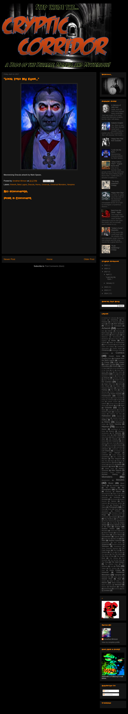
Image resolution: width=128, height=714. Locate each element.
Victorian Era (106, 577)
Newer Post (9, 259)
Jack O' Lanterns (116, 437)
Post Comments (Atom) (54, 266)
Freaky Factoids (117, 397)
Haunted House (117, 418)
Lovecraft (105, 455)
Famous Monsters (108, 388)
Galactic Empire (112, 401)
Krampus (119, 445)
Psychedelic (105, 517)
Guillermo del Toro (116, 413)
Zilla (123, 588)
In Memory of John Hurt (116, 106)
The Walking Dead (111, 564)
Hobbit (103, 424)
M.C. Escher (118, 456)
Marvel (116, 462)
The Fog (116, 550)
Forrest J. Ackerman (116, 392)
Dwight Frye (118, 379)
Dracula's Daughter (118, 378)
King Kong (111, 445)
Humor (104, 429)
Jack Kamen (105, 437)
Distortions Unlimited (108, 376)
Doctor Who (120, 376)
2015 (106, 290)
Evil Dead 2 (117, 386)
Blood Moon (115, 338)
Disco (114, 374)
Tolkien (104, 568)
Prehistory (105, 513)
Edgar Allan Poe (109, 384)
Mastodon (105, 466)
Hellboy (104, 420)
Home (49, 259)
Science (117, 527)
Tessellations (117, 546)
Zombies (107, 590)
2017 (106, 272)
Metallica (121, 466)
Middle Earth (109, 468)
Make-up (119, 460)
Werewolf (118, 585)
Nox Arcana (114, 499)
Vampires (71, 185)
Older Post (89, 259)
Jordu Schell (112, 443)
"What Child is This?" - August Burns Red (116, 164)
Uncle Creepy (115, 570)
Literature (105, 449)
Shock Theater (108, 533)
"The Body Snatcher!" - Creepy (115, 183)
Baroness (119, 331)
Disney (120, 374)
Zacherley (117, 588)
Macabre (104, 458)
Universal (45, 185)
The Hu (112, 552)
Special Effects (119, 536)
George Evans (113, 403)
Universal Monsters (58, 185)
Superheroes (105, 542)
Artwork (13, 185)
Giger (122, 405)
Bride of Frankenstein (116, 342)
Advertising (114, 320)
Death (110, 372)
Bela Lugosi (22, 185)
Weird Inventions (107, 584)
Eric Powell (105, 386)
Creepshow (121, 360)
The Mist (119, 552)
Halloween (106, 416)
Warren (104, 583)
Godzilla (108, 407)
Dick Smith (118, 372)
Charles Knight (117, 348)
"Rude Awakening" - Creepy (116, 248)
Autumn (110, 331)
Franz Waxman (106, 397)
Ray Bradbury (108, 519)
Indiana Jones (106, 435)
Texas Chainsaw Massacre (110, 548)
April (108, 274)
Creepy (106, 362)
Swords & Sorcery (117, 544)
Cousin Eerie (114, 356)
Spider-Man (107, 538)
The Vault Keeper (117, 562)
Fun (103, 401)
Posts (106, 691)
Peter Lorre (105, 505)
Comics (120, 352)
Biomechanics (117, 336)
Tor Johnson (113, 568)
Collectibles (105, 353)
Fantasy (104, 390)
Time (111, 566)
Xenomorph (107, 588)
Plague (117, 509)
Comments (108, 694)
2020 (106, 268)
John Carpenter (114, 441)
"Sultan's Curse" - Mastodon (117, 229)
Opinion (113, 501)
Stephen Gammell (115, 540)
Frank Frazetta (116, 394)
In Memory (117, 433)
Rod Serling (113, 523)
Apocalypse (118, 326)
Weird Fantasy (117, 583)
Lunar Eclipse (116, 454)
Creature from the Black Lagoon (113, 359)
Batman (115, 333)
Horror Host (118, 427)
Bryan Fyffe (119, 344)
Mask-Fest (112, 464)
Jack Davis (117, 435)
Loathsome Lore (117, 449)
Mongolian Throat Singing (111, 472)
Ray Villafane (120, 519)
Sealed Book (114, 530)
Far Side (114, 390)
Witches (104, 586)
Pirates (110, 509)
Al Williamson (115, 322)
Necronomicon (106, 493)
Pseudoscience (116, 515)
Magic (112, 460)
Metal (113, 466)
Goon (103, 410)
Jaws (103, 439)
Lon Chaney (106, 451)
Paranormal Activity (116, 503)
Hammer (119, 416)
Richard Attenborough (110, 521)
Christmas (105, 350)
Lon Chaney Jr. (117, 451)
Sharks (122, 530)
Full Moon (119, 399)
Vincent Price (107, 579)
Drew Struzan (108, 379)
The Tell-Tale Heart (116, 560)
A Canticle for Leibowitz (109, 318)
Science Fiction (108, 529)
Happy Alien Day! (117, 193)
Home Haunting (115, 424)
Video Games (118, 577)
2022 (106, 265)
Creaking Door (106, 358)
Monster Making (110, 474)
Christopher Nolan (117, 350)
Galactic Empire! (117, 123)
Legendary (119, 447)
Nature (118, 491)
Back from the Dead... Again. (116, 211)
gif (117, 405)
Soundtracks (106, 536)
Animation (107, 326)
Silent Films (105, 535)
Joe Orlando (113, 439)
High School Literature (117, 420)
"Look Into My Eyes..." (116, 151)
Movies (120, 479)
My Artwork (110, 487)
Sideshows (119, 532)
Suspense (105, 544)
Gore (120, 410)
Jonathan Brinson (111, 639)
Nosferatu (117, 497)
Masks (119, 464)
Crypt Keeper (119, 362)
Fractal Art (105, 394)
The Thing (105, 562)
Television (105, 546)
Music (110, 483)
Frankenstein (106, 396)
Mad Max (104, 460)
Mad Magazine (116, 458)
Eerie (120, 384)
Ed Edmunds (120, 382)
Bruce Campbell (108, 344)
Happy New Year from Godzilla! (117, 140)
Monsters (107, 476)
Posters (117, 511)
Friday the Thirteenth (108, 399)
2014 (106, 293)
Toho (118, 566)
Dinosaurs (105, 374)
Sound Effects (117, 535)
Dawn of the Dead (114, 368)
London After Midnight (111, 453)
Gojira (120, 407)
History (107, 422)
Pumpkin (114, 517)
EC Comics (107, 382)
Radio (122, 517)
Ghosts (111, 405)
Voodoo (104, 581)
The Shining (114, 558)
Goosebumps (112, 410)
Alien (109, 324)
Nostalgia (105, 499)
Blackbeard (105, 338)
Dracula (31, 185)
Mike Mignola (116, 470)
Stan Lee (116, 538)
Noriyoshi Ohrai (113, 495)
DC (113, 370)
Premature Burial (117, 513)
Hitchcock (118, 422)
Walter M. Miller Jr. (116, 581)
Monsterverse (106, 480)
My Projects (119, 489)
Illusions (111, 431)
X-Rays (122, 586)
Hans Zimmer (106, 418)
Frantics (119, 396)
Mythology (108, 491)
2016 (106, 287)
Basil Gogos (106, 333)
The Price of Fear (108, 556)
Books (113, 340)
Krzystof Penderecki (107, 447)
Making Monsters (107, 462)
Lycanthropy (106, 457)
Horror (37, 185)
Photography (113, 507)
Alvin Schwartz (119, 324)
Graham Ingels (106, 412)
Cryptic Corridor (109, 364)
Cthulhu (115, 366)
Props (104, 515)
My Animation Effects (117, 485)
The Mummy (105, 554)
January (109, 283)
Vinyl (119, 579)
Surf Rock (117, 542)
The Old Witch (117, 554)
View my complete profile (111, 642)
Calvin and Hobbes (108, 346)
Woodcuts (113, 586)
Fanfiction (119, 388)
